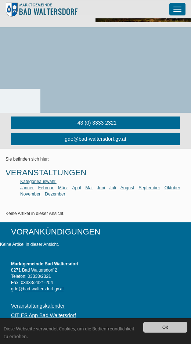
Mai (88, 187)
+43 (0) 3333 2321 (96, 123)
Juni (101, 187)
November (30, 194)
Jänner (27, 187)
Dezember (55, 194)
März (63, 187)
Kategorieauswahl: (38, 181)
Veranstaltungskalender (38, 306)
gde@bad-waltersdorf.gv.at (95, 139)
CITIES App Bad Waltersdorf (43, 315)
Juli (112, 187)
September (149, 187)
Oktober (172, 187)
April (76, 187)
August (127, 187)
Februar (46, 187)
